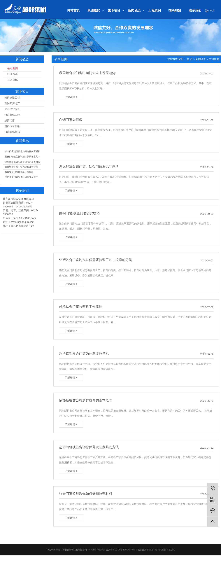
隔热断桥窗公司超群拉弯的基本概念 (22, 161)
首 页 (190, 59)
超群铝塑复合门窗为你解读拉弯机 (21, 167)
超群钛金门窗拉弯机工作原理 (19, 172)
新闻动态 (134, 10)
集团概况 (93, 10)
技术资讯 (12, 79)
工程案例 (154, 10)
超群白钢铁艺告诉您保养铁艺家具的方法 (23, 156)
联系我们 (195, 10)
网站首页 (73, 10)
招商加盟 (175, 10)
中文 (212, 10)
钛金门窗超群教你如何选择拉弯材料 (22, 151)
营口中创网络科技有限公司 (162, 549)
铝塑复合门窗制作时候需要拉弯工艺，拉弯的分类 (23, 177)
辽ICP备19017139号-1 (126, 549)
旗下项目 (114, 10)
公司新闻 (12, 68)
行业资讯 (12, 74)
